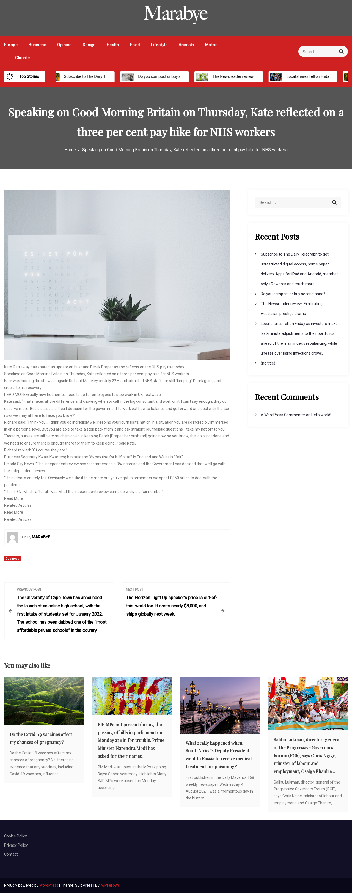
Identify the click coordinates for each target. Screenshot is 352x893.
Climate (22, 57)
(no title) (268, 363)
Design (89, 44)
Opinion (64, 44)
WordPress (49, 885)
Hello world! (321, 415)
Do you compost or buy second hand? (165, 76)
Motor (211, 44)
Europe (11, 44)
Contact (11, 854)
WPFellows (110, 885)
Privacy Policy (16, 845)
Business (37, 44)
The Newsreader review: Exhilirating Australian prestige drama (261, 76)
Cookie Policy (15, 836)
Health (113, 44)
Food (135, 44)
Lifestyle (159, 44)
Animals (186, 44)
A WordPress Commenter (283, 415)
